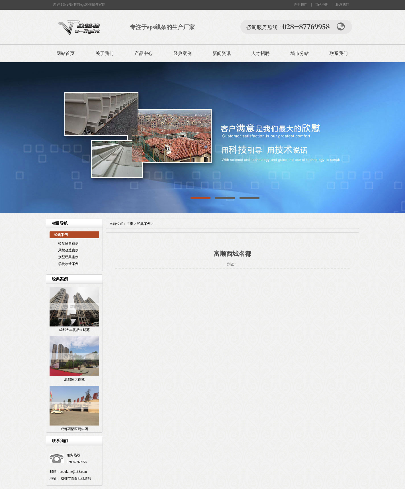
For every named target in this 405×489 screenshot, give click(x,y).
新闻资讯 (221, 53)
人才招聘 (260, 53)
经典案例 (182, 53)
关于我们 (300, 5)
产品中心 (143, 53)
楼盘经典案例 (68, 243)
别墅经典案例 (68, 257)
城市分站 (300, 53)
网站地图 (321, 5)
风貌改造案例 (68, 250)
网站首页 (65, 53)
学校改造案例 (68, 264)
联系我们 (342, 5)
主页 (129, 224)
